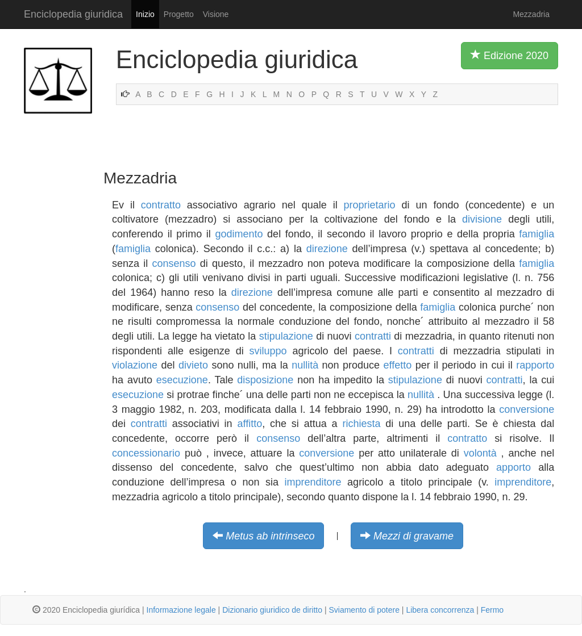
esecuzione (182, 380)
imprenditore (313, 482)
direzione (327, 248)
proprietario (370, 205)
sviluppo (268, 351)
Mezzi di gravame (413, 536)
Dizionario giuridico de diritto (272, 609)
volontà (480, 453)
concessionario (146, 453)
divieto (193, 365)
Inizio (145, 14)
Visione (216, 14)
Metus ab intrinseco (270, 536)
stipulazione (286, 336)
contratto (161, 205)
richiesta (361, 423)
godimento (239, 234)
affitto (249, 423)
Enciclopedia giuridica (73, 14)
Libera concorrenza (440, 609)
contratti (373, 336)
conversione (526, 409)
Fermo (492, 609)
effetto (398, 365)
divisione (482, 219)
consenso (174, 263)
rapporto (535, 365)
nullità (305, 365)
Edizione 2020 (509, 55)
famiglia (536, 234)
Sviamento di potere (364, 609)
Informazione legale (181, 609)
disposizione (265, 380)
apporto (513, 467)
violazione (134, 365)
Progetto (179, 14)
